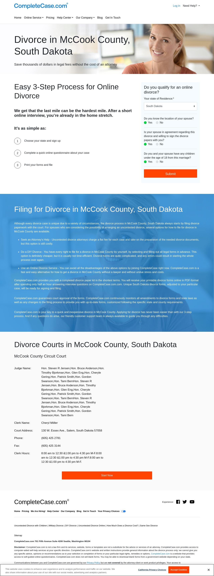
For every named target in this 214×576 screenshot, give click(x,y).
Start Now (107, 475)
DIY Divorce (71, 525)
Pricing (50, 17)
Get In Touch (112, 17)
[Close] (208, 569)
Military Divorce (56, 525)
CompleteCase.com (41, 502)
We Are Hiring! (38, 511)
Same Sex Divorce (149, 525)
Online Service (32, 17)
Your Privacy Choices (109, 511)
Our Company (84, 17)
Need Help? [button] (190, 5)
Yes (150, 122)
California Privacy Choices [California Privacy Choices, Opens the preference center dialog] (152, 569)
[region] (107, 570)
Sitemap (18, 535)
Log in (176, 5)
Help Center (64, 17)
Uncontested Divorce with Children (31, 525)
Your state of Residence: (159, 98)
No (161, 122)
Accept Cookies (179, 569)
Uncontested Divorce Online (91, 525)
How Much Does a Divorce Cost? (123, 525)
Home (17, 17)
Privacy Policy (93, 562)
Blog (100, 17)
